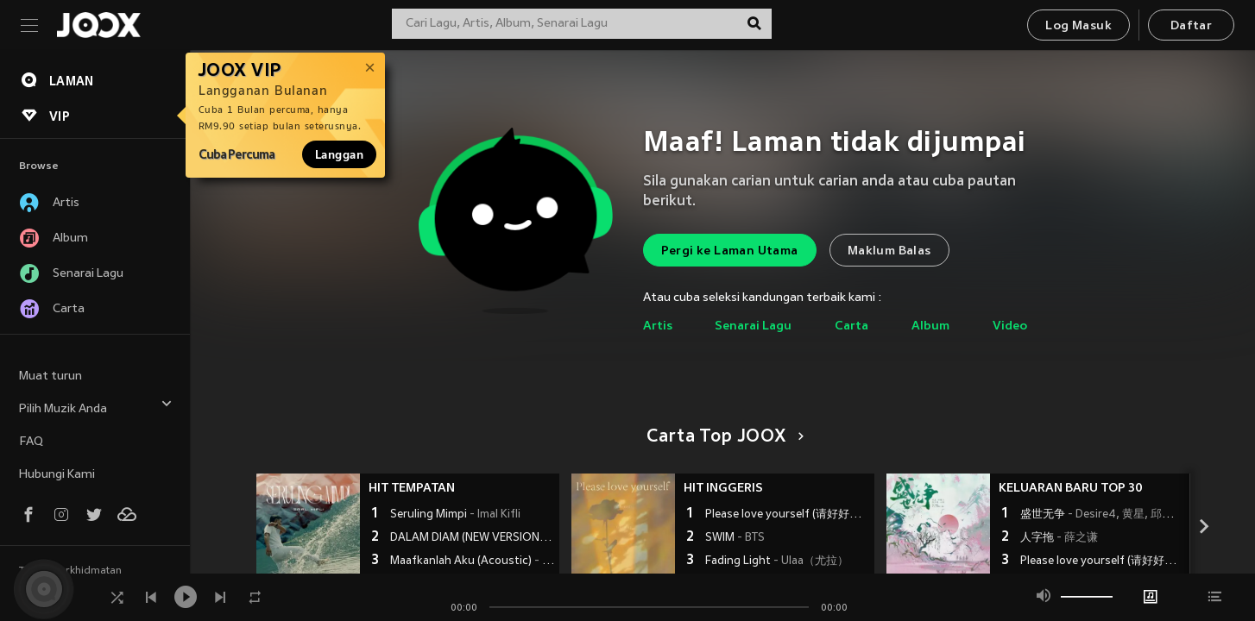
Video (1010, 326)
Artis (657, 326)
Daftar (1191, 26)
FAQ (31, 442)
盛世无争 (1102, 515)
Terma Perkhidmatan (70, 571)
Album (930, 326)
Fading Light (776, 561)
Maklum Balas (889, 251)
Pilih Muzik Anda (96, 407)
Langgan (339, 154)
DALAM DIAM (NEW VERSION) (472, 538)
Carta (851, 326)
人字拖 (1059, 538)
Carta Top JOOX (722, 437)
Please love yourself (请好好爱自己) (787, 515)
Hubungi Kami (57, 474)
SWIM (735, 538)
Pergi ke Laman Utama (729, 251)
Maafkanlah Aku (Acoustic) (472, 561)
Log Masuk (1078, 26)
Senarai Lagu (753, 326)
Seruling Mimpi (455, 515)
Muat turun (50, 376)
